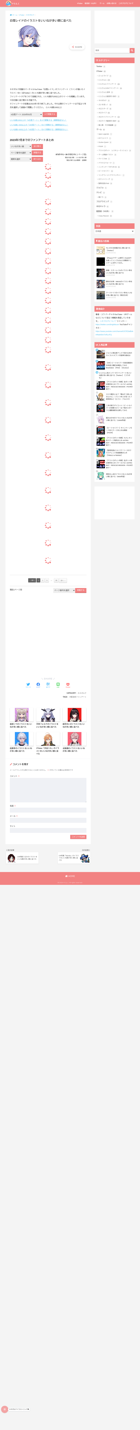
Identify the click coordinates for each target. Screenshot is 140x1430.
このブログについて (126, 3)
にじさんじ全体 (105, 92)
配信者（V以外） (91, 3)
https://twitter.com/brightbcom (107, 325)
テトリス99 (104, 159)
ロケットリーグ (105, 179)
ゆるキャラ (102, 207)
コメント (15, 891)
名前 (13, 921)
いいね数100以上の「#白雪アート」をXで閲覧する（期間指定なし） (39, 120)
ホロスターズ (105, 109)
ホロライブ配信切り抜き (109, 121)
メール (14, 931)
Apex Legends (105, 134)
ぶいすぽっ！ (105, 104)
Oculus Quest (105, 142)
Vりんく (14, 3)
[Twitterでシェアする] (28, 800)
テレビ (100, 193)
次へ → (63, 695)
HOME (70, 991)
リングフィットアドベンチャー (111, 175)
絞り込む (37, 159)
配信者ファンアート (78, 811)
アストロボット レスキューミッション (114, 151)
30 (56, 695)
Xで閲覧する (50, 114)
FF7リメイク (104, 138)
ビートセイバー (105, 171)
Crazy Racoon (105, 216)
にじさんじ (104, 80)
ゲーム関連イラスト (107, 155)
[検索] (132, 50)
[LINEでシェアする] (58, 800)
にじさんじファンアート (109, 84)
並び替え (37, 146)
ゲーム (102, 3)
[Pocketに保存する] (68, 800)
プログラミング (104, 202)
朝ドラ (102, 197)
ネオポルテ (82, 808)
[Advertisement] (48, 70)
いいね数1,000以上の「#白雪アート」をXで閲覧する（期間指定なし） (39, 125)
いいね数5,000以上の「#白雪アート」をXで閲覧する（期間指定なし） (39, 129)
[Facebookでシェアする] (38, 800)
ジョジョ (101, 188)
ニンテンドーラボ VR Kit (109, 167)
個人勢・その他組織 (107, 125)
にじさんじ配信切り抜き (109, 96)
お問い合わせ (111, 3)
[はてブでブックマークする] (48, 800)
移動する (37, 152)
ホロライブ (104, 113)
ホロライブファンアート (109, 117)
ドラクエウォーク (106, 163)
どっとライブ (105, 76)
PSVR (102, 146)
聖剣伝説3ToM (105, 183)
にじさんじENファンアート (110, 88)
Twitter (101, 66)
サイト (12, 941)
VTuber (80, 3)
